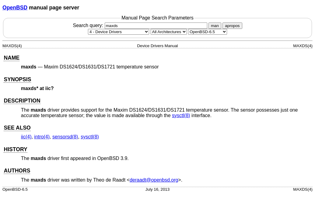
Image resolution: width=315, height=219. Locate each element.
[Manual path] (207, 32)
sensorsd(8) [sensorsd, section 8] (65, 136)
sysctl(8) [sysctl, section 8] (181, 115)
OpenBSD (14, 8)
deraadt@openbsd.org (154, 179)
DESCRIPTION (22, 101)
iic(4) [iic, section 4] (26, 136)
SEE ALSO (17, 128)
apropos (232, 25)
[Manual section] (118, 32)
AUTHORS (17, 171)
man (215, 25)
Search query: (140, 25)
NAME (11, 58)
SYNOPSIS (17, 79)
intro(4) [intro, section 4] (42, 136)
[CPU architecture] (169, 32)
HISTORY (15, 149)
